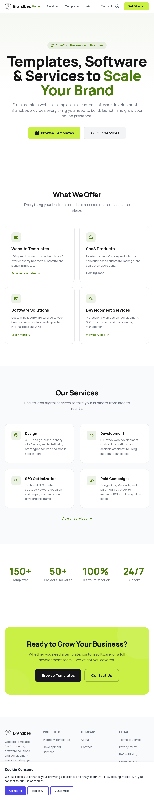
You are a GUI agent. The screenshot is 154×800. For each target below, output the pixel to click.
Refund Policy (128, 754)
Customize (62, 791)
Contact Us (101, 675)
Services (53, 6)
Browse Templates (54, 133)
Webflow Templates (56, 740)
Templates (72, 6)
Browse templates (26, 273)
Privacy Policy (128, 747)
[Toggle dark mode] (117, 6)
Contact (106, 6)
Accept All (15, 791)
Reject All (38, 791)
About (90, 6)
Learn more (21, 334)
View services (97, 334)
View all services (77, 518)
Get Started (136, 6)
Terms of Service (130, 740)
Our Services (104, 133)
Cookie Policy (128, 761)
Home (36, 6)
